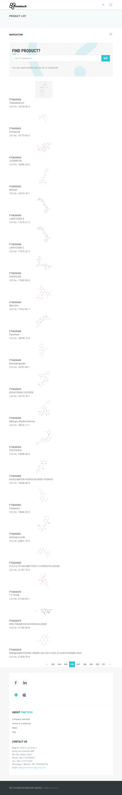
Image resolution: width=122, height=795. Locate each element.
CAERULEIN (15, 276)
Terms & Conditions (21, 723)
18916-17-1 (24, 425)
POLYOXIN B (15, 450)
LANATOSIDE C (16, 247)
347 (78, 664)
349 (91, 664)
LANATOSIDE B (16, 218)
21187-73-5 (24, 569)
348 (84, 664)
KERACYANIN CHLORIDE (21, 392)
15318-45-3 (24, 106)
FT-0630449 (15, 360)
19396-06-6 (24, 453)
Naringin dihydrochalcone (22, 421)
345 (65, 664)
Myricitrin (14, 305)
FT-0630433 (15, 128)
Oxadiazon (14, 508)
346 (72, 664)
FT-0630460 (15, 476)
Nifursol (13, 189)
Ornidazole (14, 131)
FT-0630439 (15, 215)
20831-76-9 (24, 540)
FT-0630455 (15, 389)
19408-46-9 (24, 482)
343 (53, 664)
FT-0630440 (15, 244)
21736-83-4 (24, 627)
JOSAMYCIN (15, 160)
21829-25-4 (24, 656)
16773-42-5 (24, 135)
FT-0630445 (15, 302)
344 (59, 664)
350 (97, 664)
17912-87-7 (24, 309)
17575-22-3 (24, 251)
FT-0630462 (15, 504)
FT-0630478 (15, 649)
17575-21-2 (24, 222)
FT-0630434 (15, 157)
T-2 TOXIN (14, 595)
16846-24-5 (24, 164)
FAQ (14, 732)
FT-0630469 (15, 562)
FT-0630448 (15, 331)
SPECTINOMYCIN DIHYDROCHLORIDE (28, 624)
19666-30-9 (24, 511)
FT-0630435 (15, 186)
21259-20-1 (24, 598)
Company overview (21, 719)
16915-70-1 (24, 193)
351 (103, 664)
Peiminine (14, 334)
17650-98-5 (24, 280)
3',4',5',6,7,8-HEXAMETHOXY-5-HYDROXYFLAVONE (34, 566)
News (14, 727)
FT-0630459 (15, 447)
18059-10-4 (24, 338)
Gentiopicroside (17, 537)
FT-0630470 (15, 591)
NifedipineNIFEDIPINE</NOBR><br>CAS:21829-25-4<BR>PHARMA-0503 (45, 653)
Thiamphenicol (16, 102)
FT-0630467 (15, 533)
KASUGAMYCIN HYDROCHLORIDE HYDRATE (31, 479)
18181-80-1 (24, 367)
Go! (106, 58)
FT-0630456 (15, 418)
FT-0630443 (15, 273)
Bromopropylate (17, 363)
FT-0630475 (15, 620)
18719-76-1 (24, 396)
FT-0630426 (15, 99)
